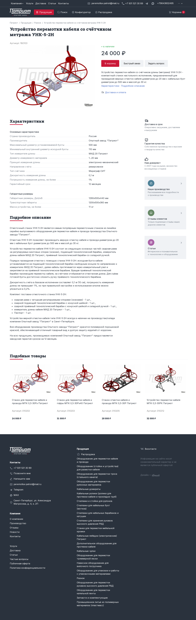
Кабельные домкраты (88, 489)
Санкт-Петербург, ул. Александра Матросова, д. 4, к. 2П (32, 502)
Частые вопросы (19, 559)
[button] (17, 3)
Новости (14, 532)
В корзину (110, 63)
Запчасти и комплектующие (92, 597)
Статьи (52, 3)
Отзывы (14, 527)
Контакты (63, 3)
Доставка (40, 3)
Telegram (18, 489)
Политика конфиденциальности (27, 567)
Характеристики (110, 85)
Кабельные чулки (86, 551)
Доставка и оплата (115, 92)
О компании (16, 519)
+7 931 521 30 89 (22, 468)
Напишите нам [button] (22, 478)
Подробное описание (133, 85)
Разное (81, 578)
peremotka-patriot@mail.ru (27, 484)
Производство (18, 523)
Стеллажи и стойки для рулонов (94, 501)
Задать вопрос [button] (156, 63)
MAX (16, 495)
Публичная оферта (20, 563)
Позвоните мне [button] (22, 473)
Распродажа (88, 454)
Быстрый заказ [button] (132, 63)
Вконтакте (150, 449)
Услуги (29, 3)
